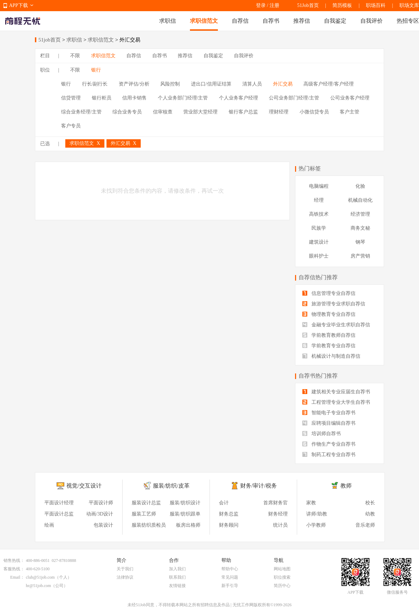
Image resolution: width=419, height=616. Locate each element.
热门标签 (310, 168)
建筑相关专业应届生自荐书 (336, 391)
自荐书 (271, 21)
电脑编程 (319, 186)
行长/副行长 (95, 84)
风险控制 (170, 84)
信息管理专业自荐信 (328, 293)
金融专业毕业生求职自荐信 (336, 324)
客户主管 (349, 111)
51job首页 (49, 40)
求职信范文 (204, 21)
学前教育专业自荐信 (328, 345)
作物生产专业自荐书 (328, 444)
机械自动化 (360, 200)
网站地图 (282, 568)
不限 (75, 55)
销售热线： (13, 560)
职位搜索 (282, 577)
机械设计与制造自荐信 (331, 356)
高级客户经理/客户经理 (328, 84)
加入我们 (177, 568)
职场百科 (375, 5)
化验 (360, 186)
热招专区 (408, 21)
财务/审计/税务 (258, 486)
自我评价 (371, 21)
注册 (274, 5)
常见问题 (229, 577)
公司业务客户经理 (349, 98)
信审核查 (162, 111)
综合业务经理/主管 (81, 111)
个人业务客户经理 (238, 98)
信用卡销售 (134, 98)
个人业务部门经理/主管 (183, 98)
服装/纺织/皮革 (171, 486)
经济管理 (360, 214)
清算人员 (252, 84)
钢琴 (360, 242)
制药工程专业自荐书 (328, 454)
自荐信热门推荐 (318, 277)
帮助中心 (229, 568)
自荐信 (240, 21)
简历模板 (342, 5)
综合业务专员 (127, 111)
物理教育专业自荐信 (328, 314)
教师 (346, 486)
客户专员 (71, 125)
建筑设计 (319, 242)
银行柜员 (101, 98)
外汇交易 (283, 84)
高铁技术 (319, 214)
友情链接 (177, 585)
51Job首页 (307, 5)
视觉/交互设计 (83, 486)
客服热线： (13, 568)
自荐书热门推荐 (318, 376)
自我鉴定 (335, 21)
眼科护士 (319, 256)
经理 (319, 200)
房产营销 (360, 256)
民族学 (318, 228)
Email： (17, 577)
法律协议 (125, 577)
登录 (261, 5)
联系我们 (177, 577)
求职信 (167, 21)
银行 (96, 70)
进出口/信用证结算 (211, 84)
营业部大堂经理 (200, 111)
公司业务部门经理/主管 (294, 98)
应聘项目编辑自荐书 (328, 423)
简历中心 (282, 585)
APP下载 (18, 5)
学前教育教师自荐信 (328, 335)
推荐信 (301, 21)
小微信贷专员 (314, 111)
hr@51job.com (38, 585)
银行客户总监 (243, 111)
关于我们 (125, 568)
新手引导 (229, 585)
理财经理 (278, 111)
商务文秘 (360, 228)
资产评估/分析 (134, 84)
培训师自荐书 (321, 433)
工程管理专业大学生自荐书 (336, 402)
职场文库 (409, 5)
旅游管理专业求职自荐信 (333, 303)
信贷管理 (71, 98)
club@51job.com (40, 577)
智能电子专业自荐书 (328, 412)
